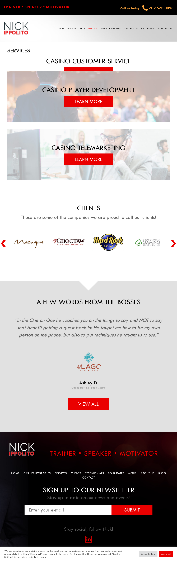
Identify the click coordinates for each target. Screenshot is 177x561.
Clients (103, 28)
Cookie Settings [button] (148, 554)
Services (91, 28)
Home (62, 28)
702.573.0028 (161, 8)
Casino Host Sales (76, 28)
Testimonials (115, 28)
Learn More (88, 101)
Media (139, 28)
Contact (169, 28)
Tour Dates (129, 28)
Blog (160, 28)
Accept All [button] (166, 554)
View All (88, 404)
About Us (151, 28)
